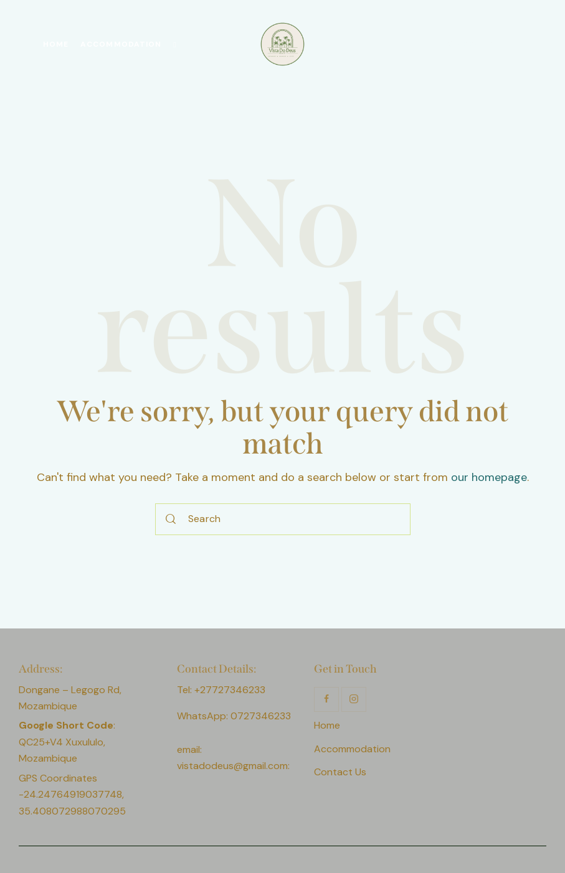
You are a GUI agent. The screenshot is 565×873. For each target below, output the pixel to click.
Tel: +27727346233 (221, 689)
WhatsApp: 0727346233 (234, 715)
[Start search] (171, 519)
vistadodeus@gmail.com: (234, 765)
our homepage (489, 477)
